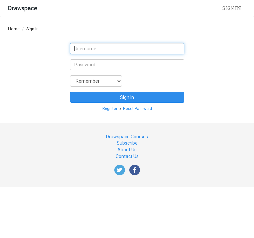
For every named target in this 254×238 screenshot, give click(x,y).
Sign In (127, 97)
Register (109, 108)
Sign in (231, 8)
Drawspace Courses (127, 136)
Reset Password (137, 108)
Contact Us (127, 156)
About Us (127, 149)
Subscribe (127, 143)
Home (14, 28)
